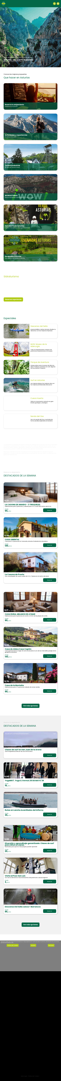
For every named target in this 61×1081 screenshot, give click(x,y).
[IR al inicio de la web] (3, 3)
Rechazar (51, 945)
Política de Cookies (12, 945)
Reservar (49, 510)
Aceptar (33, 945)
